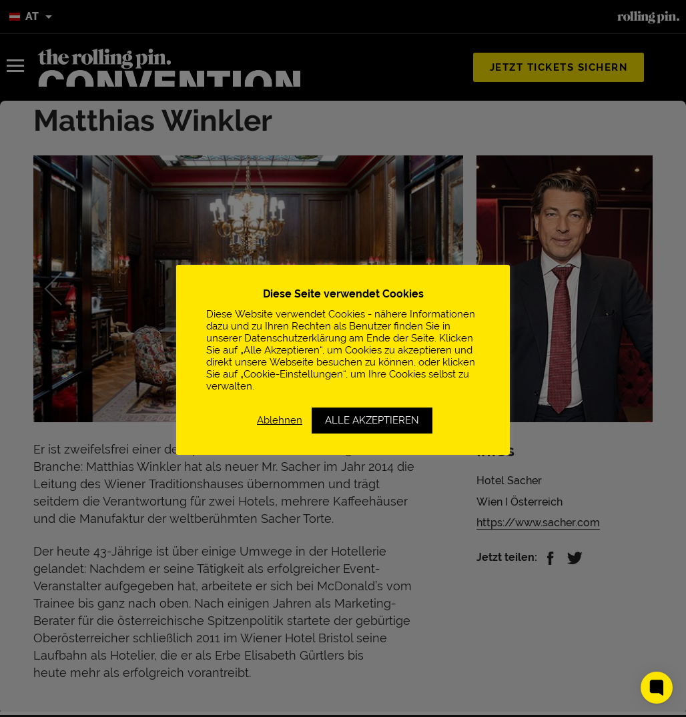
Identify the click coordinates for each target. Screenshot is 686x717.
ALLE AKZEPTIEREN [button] (372, 420)
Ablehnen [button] (279, 420)
